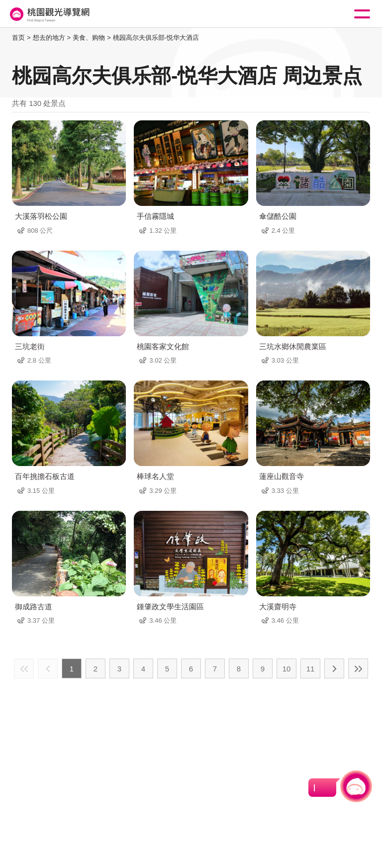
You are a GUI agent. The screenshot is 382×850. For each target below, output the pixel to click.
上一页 (48, 668)
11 (310, 668)
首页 (18, 37)
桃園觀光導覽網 (49, 14)
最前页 (24, 668)
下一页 (334, 668)
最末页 (358, 668)
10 (287, 668)
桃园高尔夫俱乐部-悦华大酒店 (156, 37)
